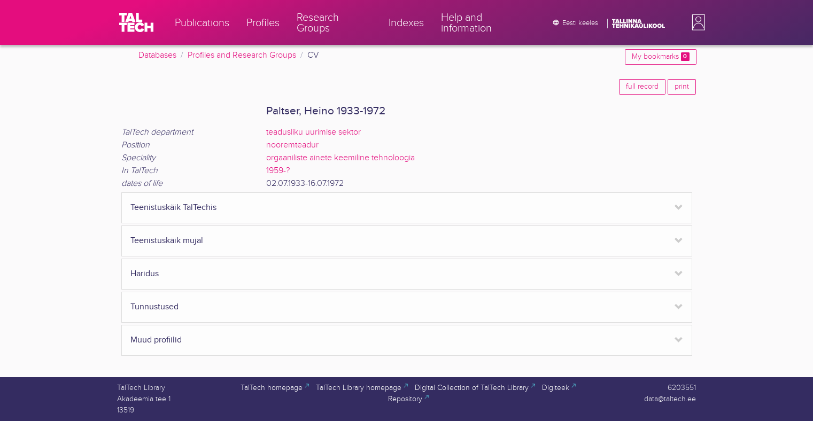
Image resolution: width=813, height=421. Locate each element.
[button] (696, 22)
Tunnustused (154, 307)
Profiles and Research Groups (242, 55)
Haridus (144, 274)
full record (642, 86)
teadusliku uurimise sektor (313, 132)
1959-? (278, 171)
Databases (157, 55)
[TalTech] (136, 22)
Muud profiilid (156, 340)
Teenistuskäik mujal (166, 241)
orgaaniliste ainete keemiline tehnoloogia (340, 158)
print (682, 86)
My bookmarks (660, 56)
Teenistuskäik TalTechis (173, 207)
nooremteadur (292, 145)
